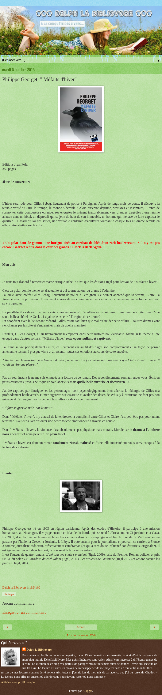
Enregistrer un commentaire (24, 612)
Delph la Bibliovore (39, 649)
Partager (9, 594)
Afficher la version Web (81, 635)
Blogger (87, 690)
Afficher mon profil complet (18, 682)
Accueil (81, 627)
